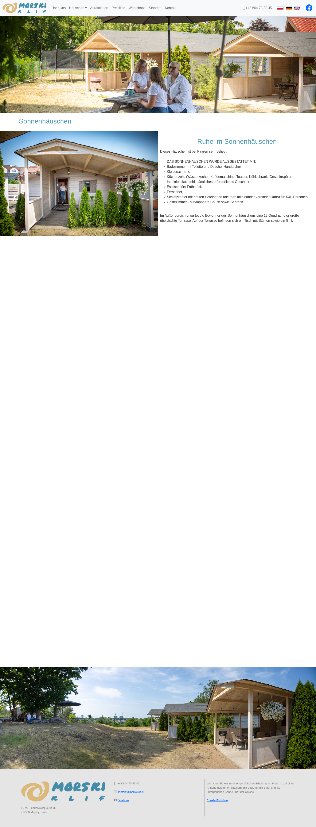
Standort (155, 8)
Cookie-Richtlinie (217, 800)
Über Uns (58, 8)
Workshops (137, 8)
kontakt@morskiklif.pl (130, 791)
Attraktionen (99, 8)
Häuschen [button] (76, 8)
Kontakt (170, 8)
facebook (123, 800)
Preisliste (118, 8)
